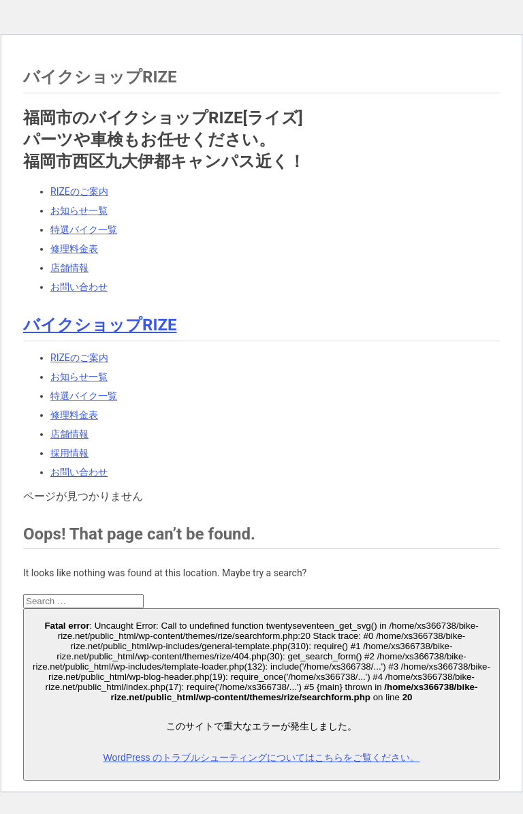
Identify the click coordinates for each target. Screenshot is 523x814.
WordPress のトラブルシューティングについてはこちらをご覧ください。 (262, 757)
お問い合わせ (79, 286)
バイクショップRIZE (99, 324)
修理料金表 (74, 248)
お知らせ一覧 (79, 210)
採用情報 (69, 453)
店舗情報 (69, 267)
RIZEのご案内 (79, 191)
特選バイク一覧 (83, 229)
